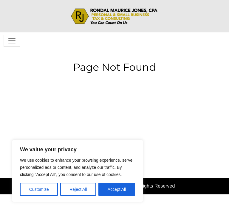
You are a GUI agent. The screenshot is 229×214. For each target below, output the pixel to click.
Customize (39, 189)
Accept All (117, 189)
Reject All (78, 189)
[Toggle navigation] (12, 41)
